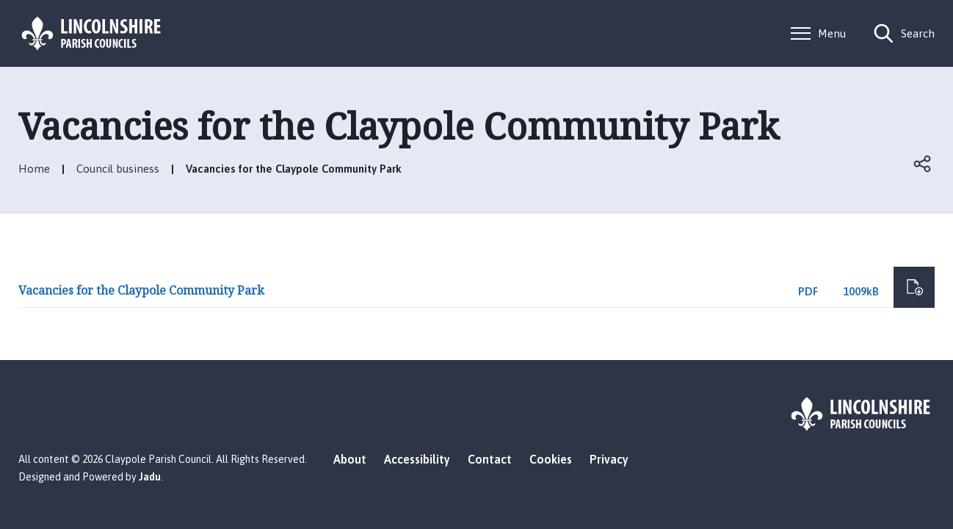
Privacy (609, 459)
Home (34, 168)
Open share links (923, 164)
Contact (490, 459)
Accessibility (417, 459)
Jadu (150, 477)
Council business (117, 168)
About (349, 459)
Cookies (550, 459)
